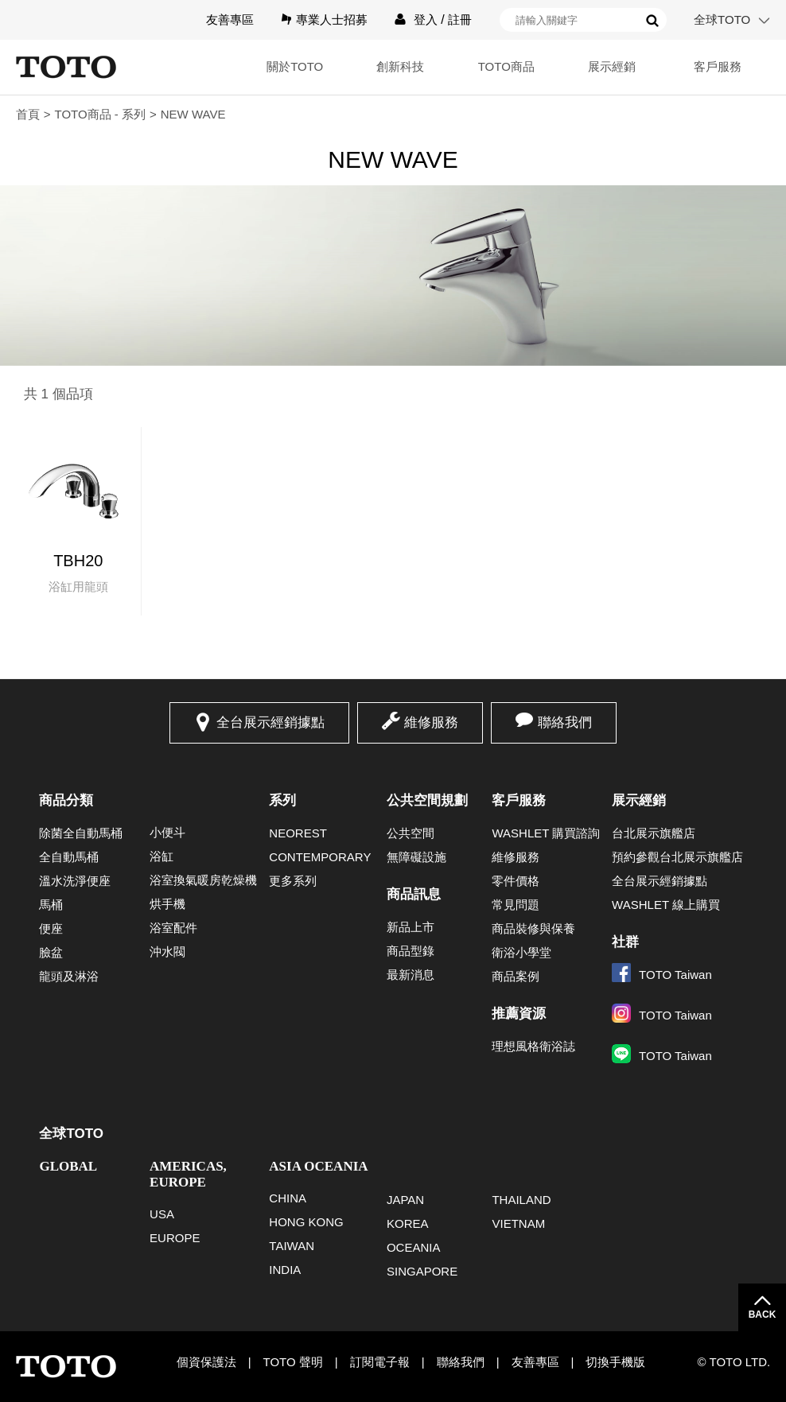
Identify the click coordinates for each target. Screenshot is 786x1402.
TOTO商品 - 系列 (100, 114)
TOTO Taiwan (662, 974)
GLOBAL (68, 1166)
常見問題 (515, 904)
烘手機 (167, 904)
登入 (426, 19)
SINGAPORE (422, 1271)
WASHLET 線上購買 (666, 904)
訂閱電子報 (380, 1362)
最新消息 (410, 974)
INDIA (285, 1269)
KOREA (408, 1223)
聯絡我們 (565, 722)
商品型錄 (410, 950)
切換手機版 (615, 1362)
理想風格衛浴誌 (533, 1046)
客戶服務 (717, 66)
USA (162, 1214)
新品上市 (410, 927)
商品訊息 (414, 894)
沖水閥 (167, 951)
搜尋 (652, 20)
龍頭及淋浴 (69, 976)
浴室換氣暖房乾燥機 (203, 880)
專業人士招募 (332, 19)
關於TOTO (295, 66)
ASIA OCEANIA (318, 1166)
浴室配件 (173, 927)
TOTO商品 (506, 66)
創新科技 (400, 66)
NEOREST (298, 833)
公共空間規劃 (427, 800)
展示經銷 (612, 66)
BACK (762, 1314)
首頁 (28, 114)
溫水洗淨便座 (75, 880)
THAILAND (521, 1199)
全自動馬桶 (69, 857)
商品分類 (66, 800)
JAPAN (405, 1199)
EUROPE (175, 1238)
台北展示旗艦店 (653, 833)
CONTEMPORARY (320, 857)
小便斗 (167, 832)
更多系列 (293, 880)
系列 (282, 800)
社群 (625, 942)
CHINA (287, 1198)
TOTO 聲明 (293, 1362)
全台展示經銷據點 (270, 722)
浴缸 (161, 856)
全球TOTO (722, 19)
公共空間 (410, 833)
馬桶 (51, 904)
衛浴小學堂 (521, 952)
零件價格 (515, 880)
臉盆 (51, 952)
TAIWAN (291, 1245)
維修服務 (431, 722)
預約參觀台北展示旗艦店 (677, 857)
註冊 (460, 19)
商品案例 (515, 976)
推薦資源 (519, 1013)
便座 (51, 928)
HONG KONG (306, 1222)
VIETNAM (518, 1223)
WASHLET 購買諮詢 (546, 833)
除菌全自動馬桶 (81, 833)
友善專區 (230, 19)
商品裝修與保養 (533, 928)
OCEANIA (414, 1247)
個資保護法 (206, 1362)
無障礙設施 (416, 857)
